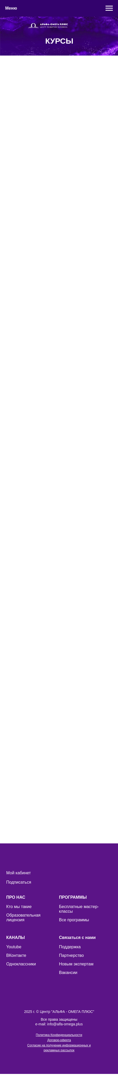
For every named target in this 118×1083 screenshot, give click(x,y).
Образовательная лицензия (23, 917)
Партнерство (71, 955)
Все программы (74, 920)
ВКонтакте (16, 955)
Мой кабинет (18, 873)
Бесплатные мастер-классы (79, 908)
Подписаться (18, 882)
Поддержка (70, 947)
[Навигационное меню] (109, 8)
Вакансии (68, 972)
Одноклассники (21, 964)
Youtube (13, 947)
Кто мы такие (19, 906)
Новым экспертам (76, 964)
